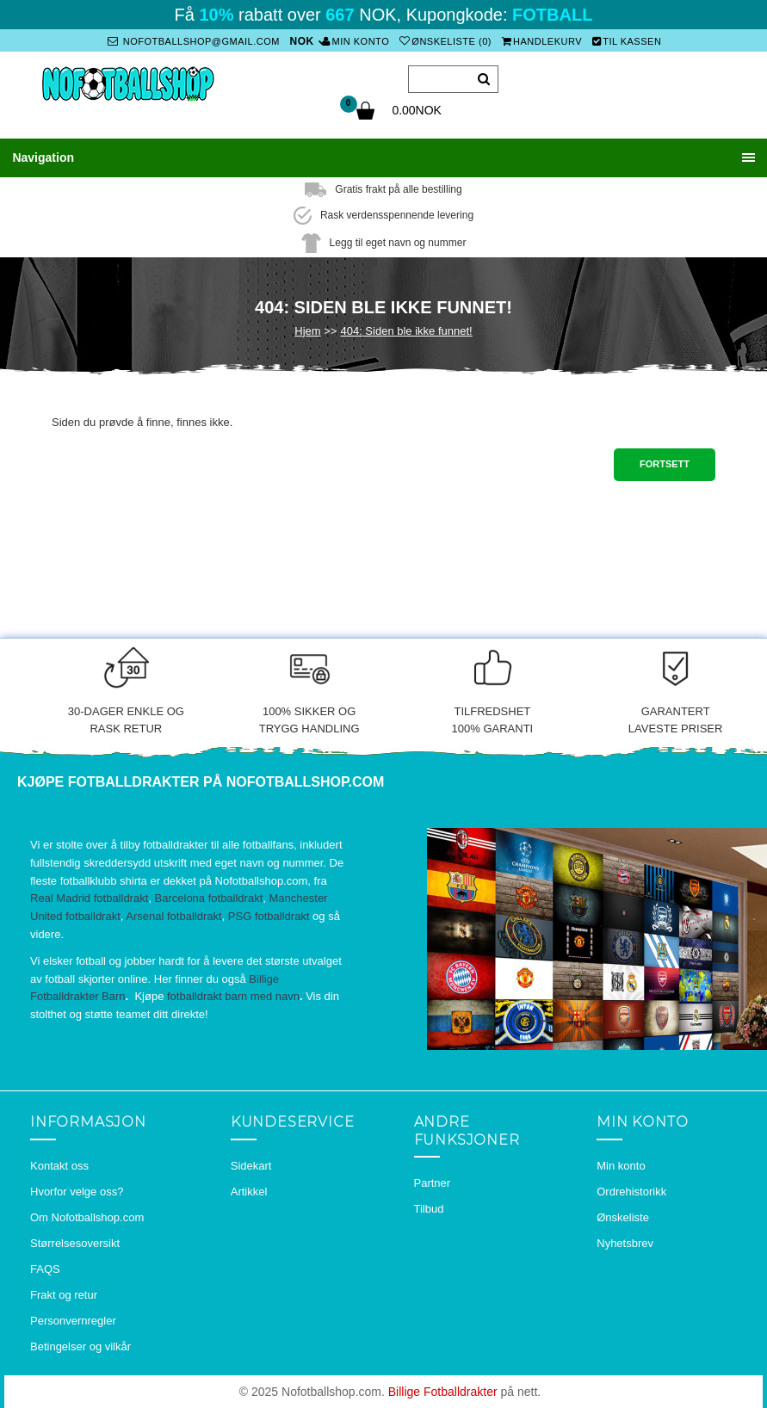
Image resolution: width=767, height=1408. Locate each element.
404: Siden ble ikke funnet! (406, 330)
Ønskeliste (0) (445, 41)
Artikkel (249, 1190)
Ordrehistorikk (631, 1190)
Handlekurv (541, 41)
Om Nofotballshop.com (87, 1216)
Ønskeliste (623, 1216)
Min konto (355, 41)
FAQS (45, 1268)
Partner (432, 1182)
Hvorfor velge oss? (76, 1190)
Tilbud (429, 1208)
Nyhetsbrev (625, 1242)
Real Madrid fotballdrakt (89, 898)
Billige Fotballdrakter (443, 1391)
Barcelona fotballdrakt (209, 898)
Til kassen (627, 41)
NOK (302, 41)
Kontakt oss (59, 1164)
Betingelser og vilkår (80, 1345)
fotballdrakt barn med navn (233, 996)
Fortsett (665, 464)
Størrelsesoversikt (75, 1242)
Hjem (307, 330)
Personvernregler (73, 1319)
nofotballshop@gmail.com (194, 41)
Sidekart (251, 1164)
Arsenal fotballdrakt (173, 916)
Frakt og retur (63, 1294)
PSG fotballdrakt (269, 916)
